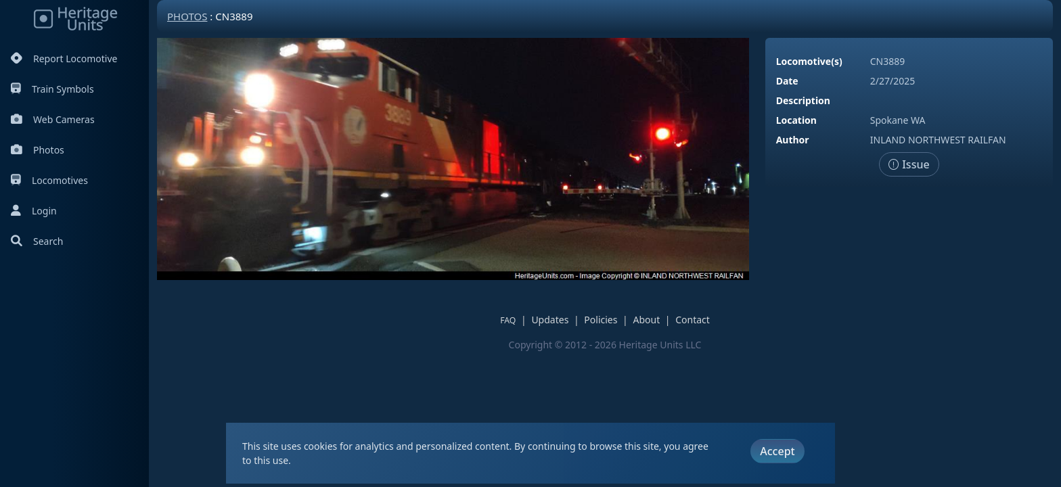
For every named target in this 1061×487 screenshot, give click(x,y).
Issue (909, 164)
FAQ (508, 320)
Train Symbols (52, 89)
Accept (777, 451)
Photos (37, 149)
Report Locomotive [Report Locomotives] (64, 58)
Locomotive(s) (809, 61)
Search (37, 241)
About (646, 319)
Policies (600, 319)
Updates (549, 319)
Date (787, 80)
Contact (692, 319)
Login (34, 210)
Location (796, 120)
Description (803, 100)
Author (792, 139)
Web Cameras (53, 119)
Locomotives (49, 180)
